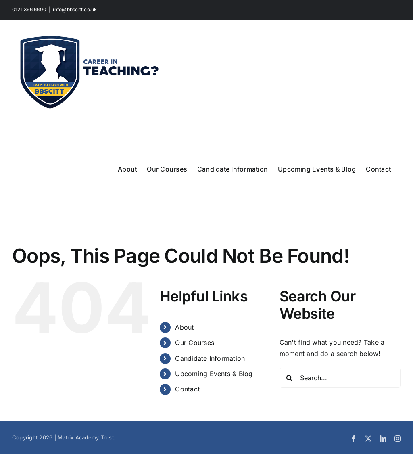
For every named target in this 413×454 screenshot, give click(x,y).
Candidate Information (210, 358)
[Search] (290, 378)
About (184, 327)
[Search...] (340, 378)
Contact (187, 389)
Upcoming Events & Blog (213, 374)
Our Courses (194, 343)
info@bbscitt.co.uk (75, 9)
